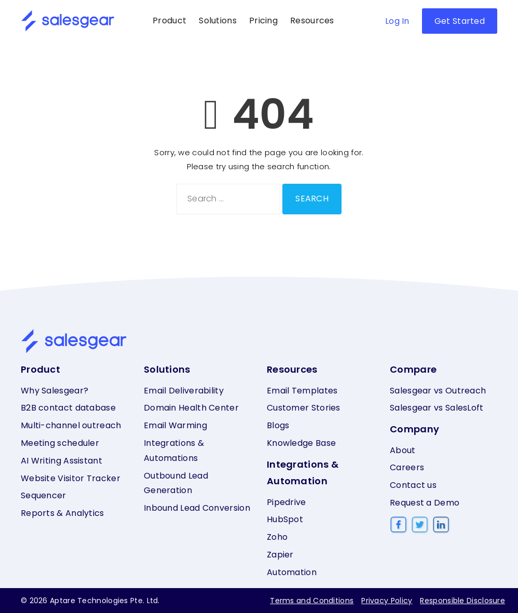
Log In (397, 21)
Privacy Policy (386, 600)
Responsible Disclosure (462, 600)
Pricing (263, 20)
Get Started (459, 21)
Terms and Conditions (311, 600)
